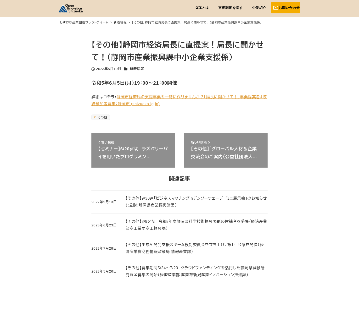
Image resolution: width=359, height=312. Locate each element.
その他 (102, 117)
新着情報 (137, 69)
